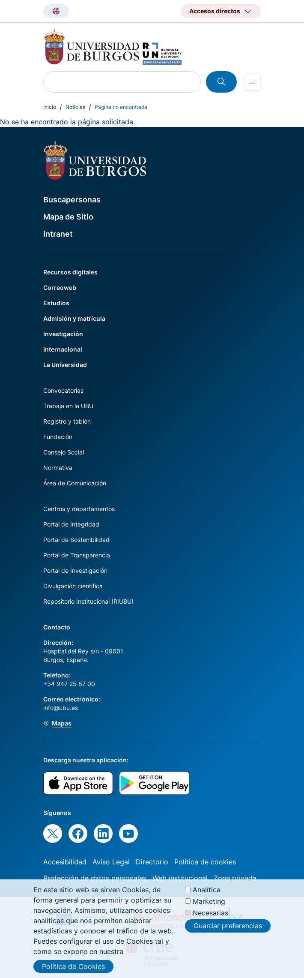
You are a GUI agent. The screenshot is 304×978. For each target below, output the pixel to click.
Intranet (58, 233)
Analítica (207, 889)
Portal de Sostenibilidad (76, 539)
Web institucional (180, 878)
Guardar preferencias (228, 925)
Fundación (57, 436)
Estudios (56, 303)
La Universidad (65, 364)
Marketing (209, 901)
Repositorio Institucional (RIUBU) (88, 601)
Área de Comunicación (74, 483)
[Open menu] (252, 81)
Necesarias (210, 913)
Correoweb (59, 287)
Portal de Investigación (75, 570)
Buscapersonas (72, 199)
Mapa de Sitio (68, 216)
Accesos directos (214, 11)
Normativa (57, 467)
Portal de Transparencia (76, 555)
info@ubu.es (60, 707)
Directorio (152, 862)
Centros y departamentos (79, 508)
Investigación (63, 333)
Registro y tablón (67, 421)
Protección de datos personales (94, 878)
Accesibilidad (64, 862)
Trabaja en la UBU (68, 405)
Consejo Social (63, 452)
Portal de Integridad (71, 524)
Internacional (62, 349)
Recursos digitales (70, 272)
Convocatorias (63, 390)
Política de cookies (205, 862)
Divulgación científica (73, 586)
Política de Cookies (73, 966)
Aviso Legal (111, 862)
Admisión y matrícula (74, 318)
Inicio (49, 107)
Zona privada (235, 878)
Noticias (75, 107)
